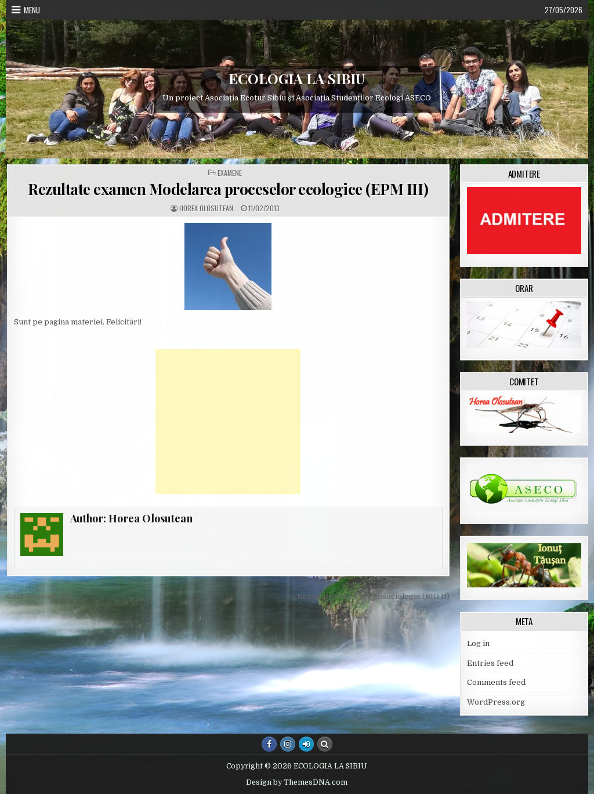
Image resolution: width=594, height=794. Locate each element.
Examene (230, 172)
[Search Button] (324, 744)
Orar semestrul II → (44, 596)
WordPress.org (496, 702)
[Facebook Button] (269, 744)
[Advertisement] (227, 421)
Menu (32, 10)
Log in (478, 643)
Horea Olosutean (206, 208)
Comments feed (496, 682)
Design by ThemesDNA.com (296, 782)
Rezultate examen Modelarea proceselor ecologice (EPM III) (228, 189)
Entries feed (490, 663)
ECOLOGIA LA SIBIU (297, 78)
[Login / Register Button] (306, 744)
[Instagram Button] (287, 744)
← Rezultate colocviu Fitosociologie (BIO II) (369, 596)
